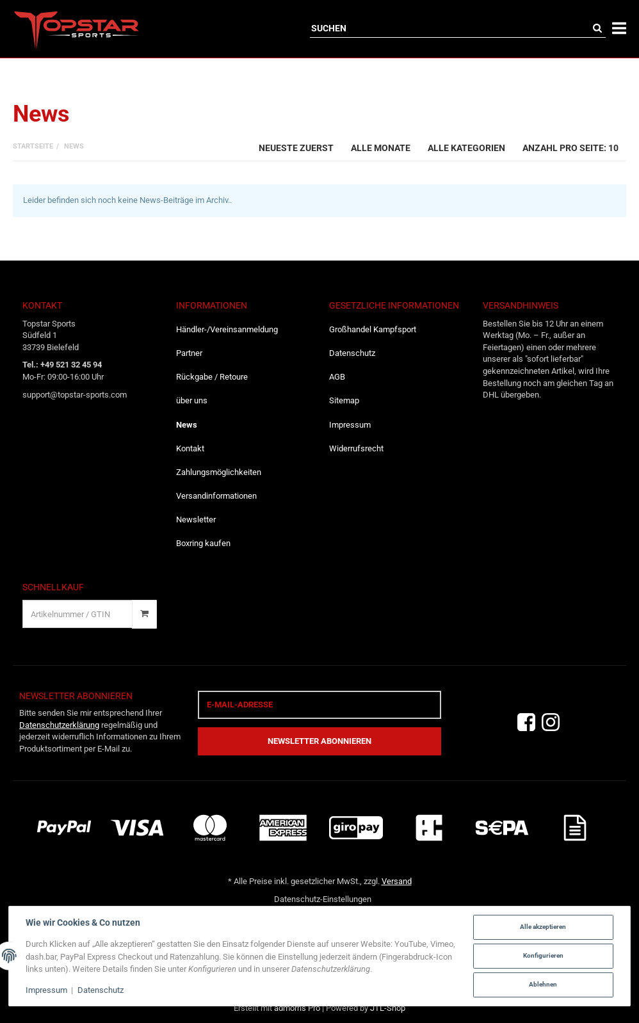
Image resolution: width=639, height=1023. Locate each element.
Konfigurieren (543, 955)
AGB (337, 377)
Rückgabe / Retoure (212, 377)
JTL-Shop (387, 1008)
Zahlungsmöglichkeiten (218, 472)
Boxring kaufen (203, 543)
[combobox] (296, 147)
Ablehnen (543, 984)
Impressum (350, 425)
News (186, 425)
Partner (189, 353)
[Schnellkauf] (77, 614)
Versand (397, 881)
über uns (191, 400)
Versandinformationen (216, 496)
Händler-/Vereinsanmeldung (227, 329)
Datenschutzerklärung (59, 725)
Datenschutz (352, 353)
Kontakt (190, 448)
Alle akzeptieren (543, 926)
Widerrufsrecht (356, 448)
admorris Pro (297, 1008)
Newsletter (196, 519)
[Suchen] (449, 28)
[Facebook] (526, 722)
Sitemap (344, 400)
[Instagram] (551, 722)
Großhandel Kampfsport (372, 329)
